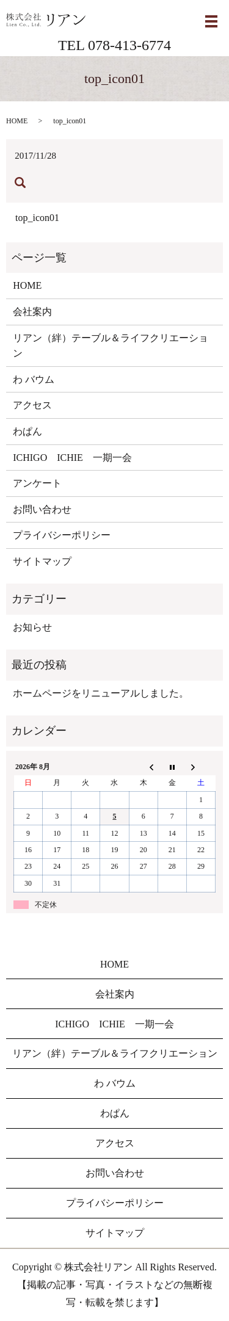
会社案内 (32, 311)
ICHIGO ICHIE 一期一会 (72, 457)
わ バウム (33, 379)
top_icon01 (37, 217)
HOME (16, 121)
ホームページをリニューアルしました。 (101, 693)
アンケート (37, 483)
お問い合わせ (42, 509)
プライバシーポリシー (62, 535)
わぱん (27, 431)
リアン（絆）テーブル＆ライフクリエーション (110, 346)
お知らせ (32, 627)
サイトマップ (42, 561)
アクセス (32, 405)
